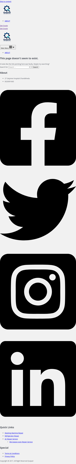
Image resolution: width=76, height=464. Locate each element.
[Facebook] (38, 170)
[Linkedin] (38, 421)
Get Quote (4, 28)
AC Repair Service (11, 439)
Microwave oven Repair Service (21, 442)
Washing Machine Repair (14, 433)
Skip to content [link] (5, 1)
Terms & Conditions (12, 453)
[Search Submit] (31, 67)
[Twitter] (38, 247)
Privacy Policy (10, 456)
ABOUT (7, 21)
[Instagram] (38, 334)
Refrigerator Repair (12, 436)
